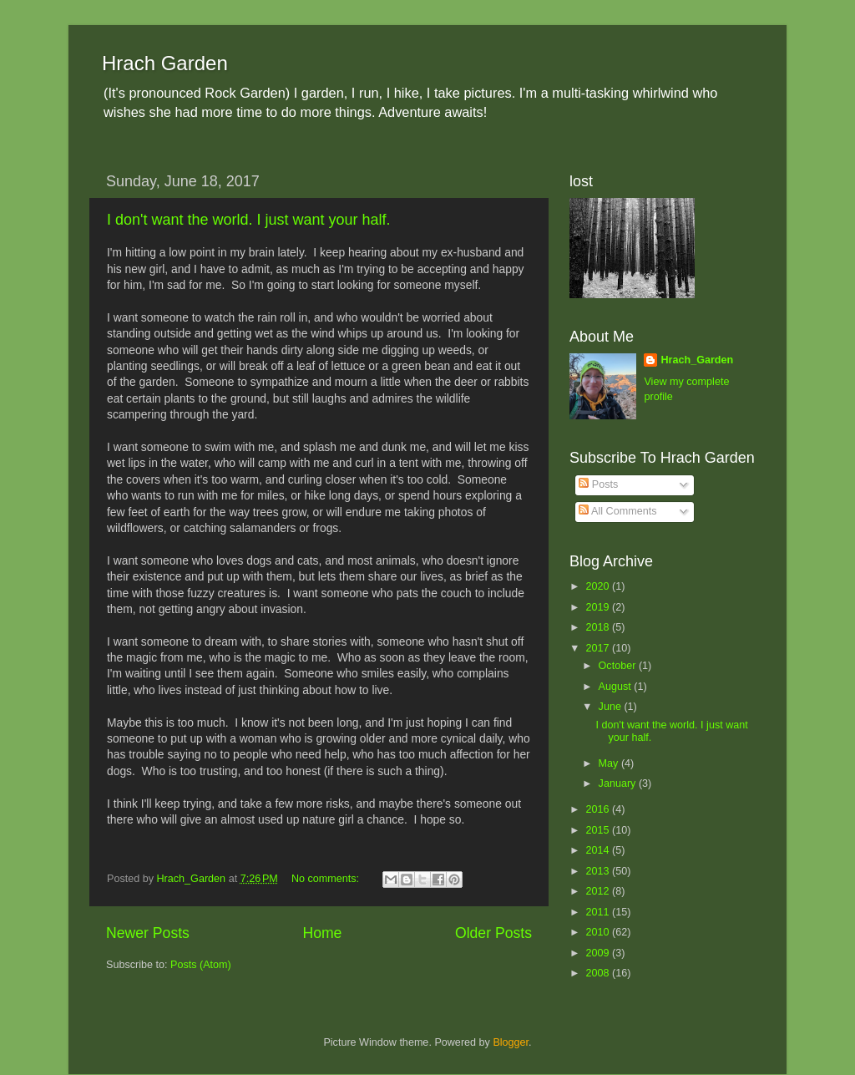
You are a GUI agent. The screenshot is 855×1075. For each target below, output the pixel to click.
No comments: (326, 879)
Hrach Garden (165, 63)
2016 (598, 809)
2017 (598, 648)
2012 (598, 891)
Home (321, 933)
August (617, 686)
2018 (598, 627)
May (610, 763)
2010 (598, 932)
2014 (598, 850)
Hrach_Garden (696, 360)
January (619, 783)
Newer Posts (148, 933)
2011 (598, 912)
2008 (598, 973)
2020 (598, 586)
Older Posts (493, 933)
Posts (598, 484)
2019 (598, 607)
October (619, 666)
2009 (598, 953)
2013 (598, 871)
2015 (598, 830)
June (612, 706)
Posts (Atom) (200, 965)
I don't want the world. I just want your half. (249, 219)
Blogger (511, 1042)
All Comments (617, 511)
